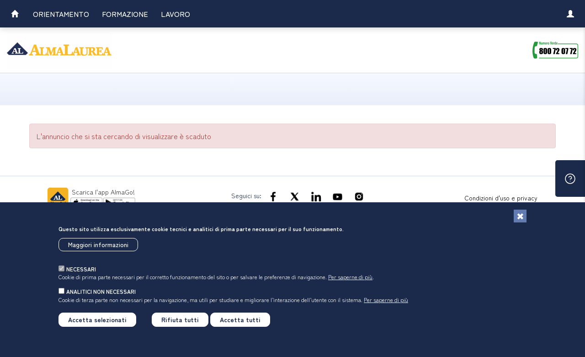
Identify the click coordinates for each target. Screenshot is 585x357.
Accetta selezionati (97, 319)
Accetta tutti (240, 319)
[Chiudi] (520, 216)
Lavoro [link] (175, 13)
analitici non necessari (101, 291)
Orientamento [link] (61, 13)
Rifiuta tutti (180, 319)
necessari (81, 269)
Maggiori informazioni (98, 244)
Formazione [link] (125, 13)
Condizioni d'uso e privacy (500, 197)
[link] (14, 14)
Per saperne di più (350, 277)
